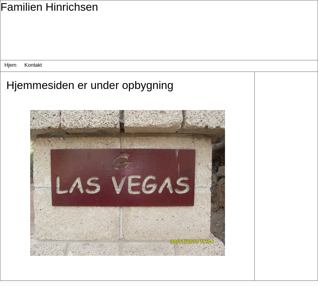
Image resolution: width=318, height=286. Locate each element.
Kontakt (33, 65)
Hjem (10, 65)
